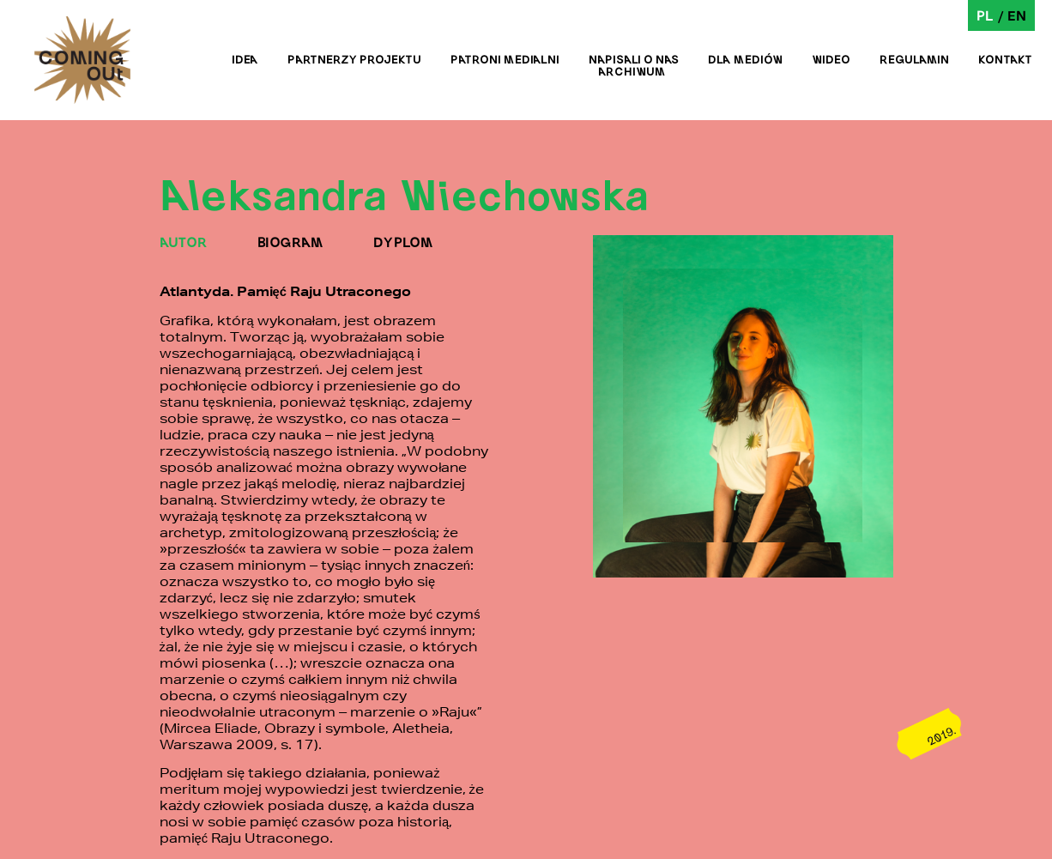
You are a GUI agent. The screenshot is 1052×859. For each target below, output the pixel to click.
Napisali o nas (634, 59)
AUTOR (184, 241)
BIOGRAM (290, 241)
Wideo (831, 59)
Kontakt (1005, 59)
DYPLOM (403, 241)
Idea (245, 59)
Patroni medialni (504, 59)
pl (985, 15)
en (1016, 15)
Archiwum (632, 71)
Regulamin (914, 59)
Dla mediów (745, 59)
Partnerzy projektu (354, 59)
